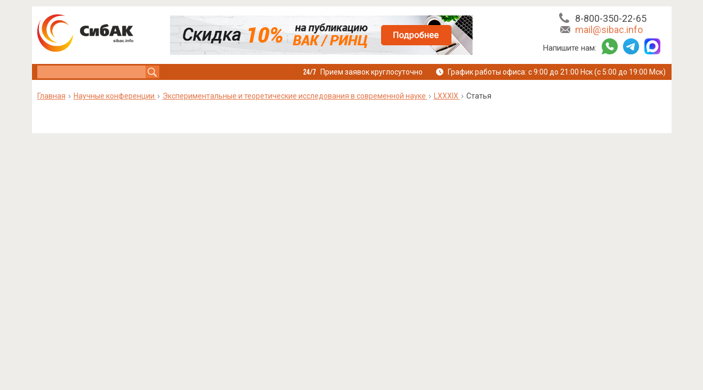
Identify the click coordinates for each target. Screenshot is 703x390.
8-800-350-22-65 (611, 18)
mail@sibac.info (609, 29)
